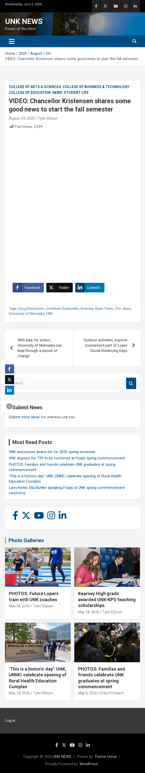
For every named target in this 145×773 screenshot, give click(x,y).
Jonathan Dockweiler (62, 309)
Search (131, 383)
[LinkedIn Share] (89, 287)
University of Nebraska (27, 314)
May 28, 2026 (19, 606)
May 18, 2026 (88, 612)
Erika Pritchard (111, 693)
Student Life (76, 93)
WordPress (89, 764)
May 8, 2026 (87, 693)
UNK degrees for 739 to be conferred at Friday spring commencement (67, 458)
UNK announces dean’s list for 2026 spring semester (52, 452)
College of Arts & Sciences (35, 87)
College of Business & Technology (96, 87)
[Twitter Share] (59, 287)
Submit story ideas (24, 417)
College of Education (30, 93)
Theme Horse (105, 756)
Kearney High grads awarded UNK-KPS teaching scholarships (107, 599)
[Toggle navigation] (11, 41)
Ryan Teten (104, 309)
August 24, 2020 (22, 118)
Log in (10, 720)
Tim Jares (123, 309)
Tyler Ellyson (48, 118)
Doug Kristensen (31, 309)
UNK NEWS (24, 21)
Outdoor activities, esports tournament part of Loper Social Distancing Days (105, 345)
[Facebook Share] (28, 287)
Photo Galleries (26, 540)
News (57, 93)
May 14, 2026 (19, 693)
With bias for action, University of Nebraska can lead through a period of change (40, 348)
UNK (49, 314)
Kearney (87, 309)
